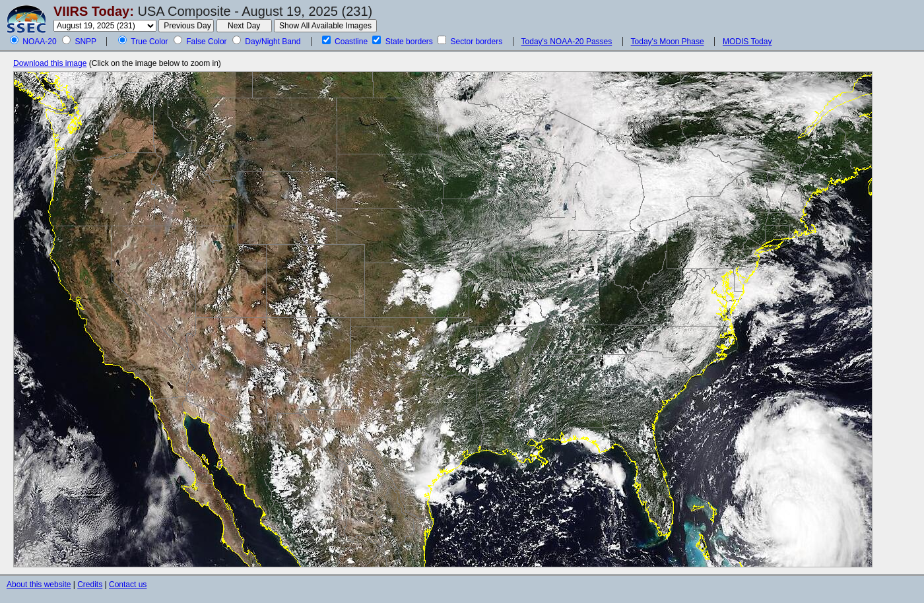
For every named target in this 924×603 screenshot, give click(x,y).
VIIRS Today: (93, 11)
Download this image (49, 63)
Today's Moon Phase (667, 41)
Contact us (128, 584)
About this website (39, 584)
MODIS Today (747, 41)
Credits (89, 584)
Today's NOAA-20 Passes (566, 41)
